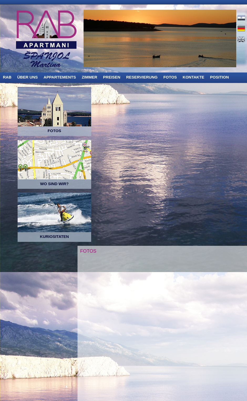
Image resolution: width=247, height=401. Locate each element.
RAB (7, 77)
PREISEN (111, 77)
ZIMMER (89, 77)
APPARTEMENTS (60, 77)
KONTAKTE (193, 77)
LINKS (9, 91)
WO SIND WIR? (54, 183)
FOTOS (170, 77)
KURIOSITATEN (54, 236)
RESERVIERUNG (142, 77)
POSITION (219, 77)
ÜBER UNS (27, 77)
